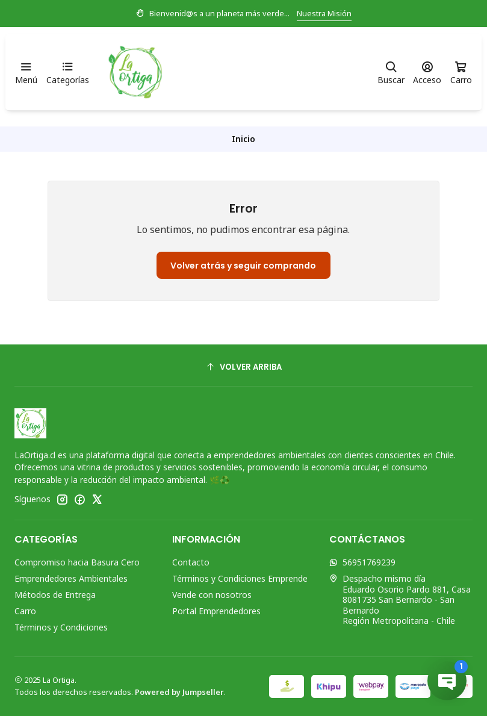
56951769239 (362, 562)
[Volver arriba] (243, 367)
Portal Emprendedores (216, 611)
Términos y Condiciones (61, 627)
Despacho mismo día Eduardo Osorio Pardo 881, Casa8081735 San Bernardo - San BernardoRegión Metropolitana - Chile (400, 599)
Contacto (190, 562)
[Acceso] (427, 72)
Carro (25, 611)
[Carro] (461, 72)
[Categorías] (67, 72)
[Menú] (26, 72)
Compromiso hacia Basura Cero (77, 562)
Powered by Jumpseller (179, 691)
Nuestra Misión (324, 13)
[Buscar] (391, 72)
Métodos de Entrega (55, 594)
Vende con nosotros (212, 594)
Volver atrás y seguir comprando (243, 266)
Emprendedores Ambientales (71, 578)
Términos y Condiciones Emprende (240, 578)
